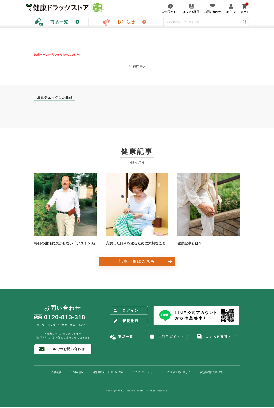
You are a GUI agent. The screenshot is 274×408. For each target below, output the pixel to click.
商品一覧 (121, 337)
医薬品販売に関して (179, 372)
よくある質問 (212, 337)
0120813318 (59, 317)
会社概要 (56, 372)
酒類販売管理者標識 (211, 372)
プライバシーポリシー (145, 372)
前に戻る (139, 66)
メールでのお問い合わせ (62, 349)
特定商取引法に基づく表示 (108, 372)
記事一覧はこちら (137, 261)
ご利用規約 (77, 372)
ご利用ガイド (165, 337)
